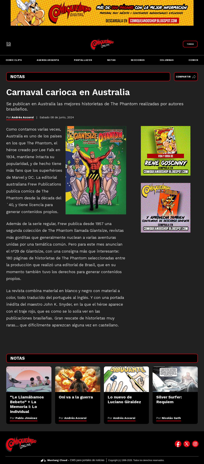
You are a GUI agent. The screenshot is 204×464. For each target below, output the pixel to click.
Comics (193, 60)
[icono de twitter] (186, 444)
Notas (111, 60)
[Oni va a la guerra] (77, 379)
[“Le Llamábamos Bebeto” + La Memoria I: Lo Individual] (28, 379)
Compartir (186, 76)
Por (23, 418)
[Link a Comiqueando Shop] (190, 44)
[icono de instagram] (195, 444)
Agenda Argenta (48, 60)
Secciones (138, 60)
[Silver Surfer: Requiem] (175, 379)
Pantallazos (83, 60)
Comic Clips (14, 60)
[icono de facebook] (178, 444)
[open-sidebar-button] (8, 44)
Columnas (167, 60)
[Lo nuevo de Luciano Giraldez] (126, 379)
